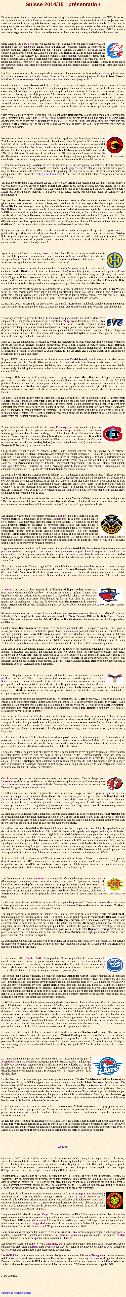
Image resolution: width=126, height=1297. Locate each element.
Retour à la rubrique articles (16, 1292)
